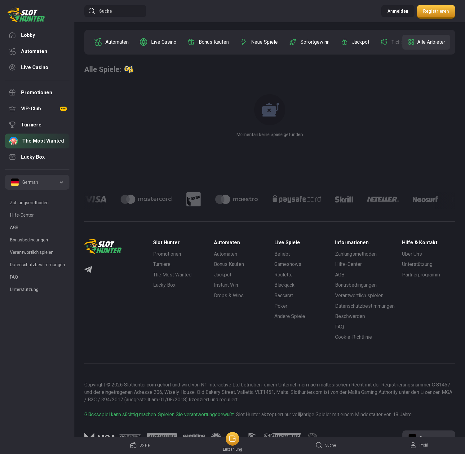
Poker (280, 306)
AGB (339, 275)
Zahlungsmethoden (356, 254)
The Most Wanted (172, 275)
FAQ (339, 327)
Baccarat (283, 295)
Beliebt (282, 254)
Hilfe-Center (348, 264)
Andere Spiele (289, 316)
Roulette (283, 275)
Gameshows (287, 264)
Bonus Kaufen (229, 264)
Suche (100, 11)
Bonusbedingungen (356, 285)
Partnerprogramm (421, 275)
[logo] (26, 15)
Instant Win (226, 285)
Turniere (161, 264)
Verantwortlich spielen (359, 295)
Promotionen (167, 254)
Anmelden (398, 11)
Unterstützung (417, 264)
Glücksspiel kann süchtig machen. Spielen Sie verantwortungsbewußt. (159, 414)
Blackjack (284, 285)
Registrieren (436, 11)
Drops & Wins (229, 295)
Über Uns (412, 254)
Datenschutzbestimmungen (365, 306)
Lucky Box (164, 285)
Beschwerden (350, 316)
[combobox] (37, 182)
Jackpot (222, 275)
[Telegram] (88, 270)
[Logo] (146, 199)
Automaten (225, 254)
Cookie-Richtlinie (353, 337)
